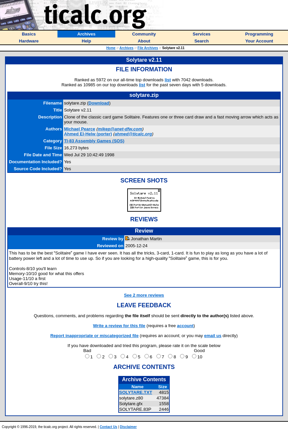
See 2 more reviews (144, 295)
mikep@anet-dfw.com (120, 128)
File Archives (148, 48)
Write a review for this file (119, 325)
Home (111, 48)
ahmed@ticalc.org (133, 133)
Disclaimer (128, 427)
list (168, 79)
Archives (127, 48)
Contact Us (108, 427)
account (185, 325)
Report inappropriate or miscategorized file (94, 335)
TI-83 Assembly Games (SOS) (94, 140)
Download (98, 103)
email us (212, 335)
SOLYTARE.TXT (135, 392)
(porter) (88, 133)
